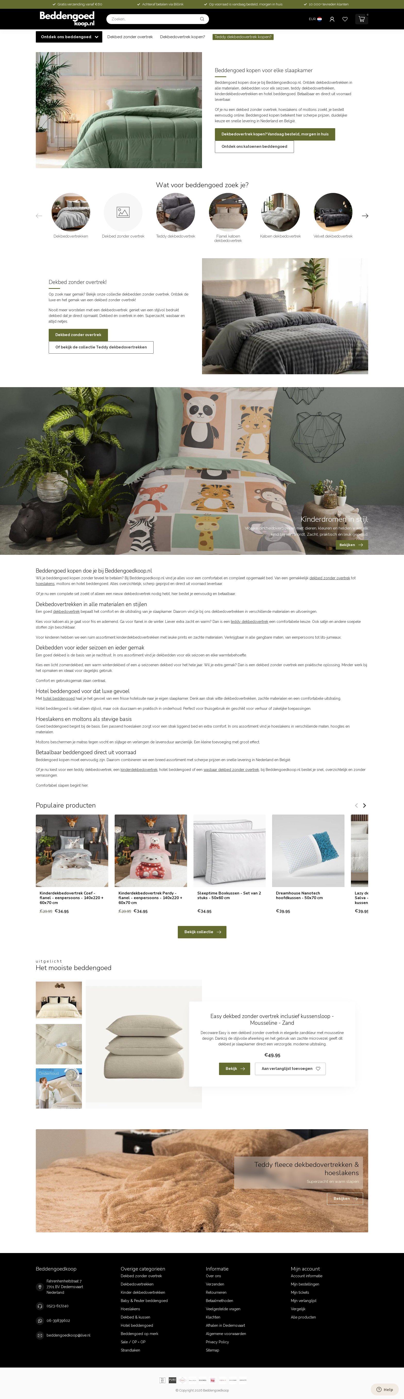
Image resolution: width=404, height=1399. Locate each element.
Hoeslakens (130, 1309)
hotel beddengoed (59, 698)
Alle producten (303, 1317)
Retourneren (216, 1292)
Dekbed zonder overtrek (130, 37)
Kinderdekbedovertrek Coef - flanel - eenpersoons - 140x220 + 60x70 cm (72, 898)
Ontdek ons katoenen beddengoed (254, 146)
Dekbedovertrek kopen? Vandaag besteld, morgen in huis (275, 134)
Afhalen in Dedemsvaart (225, 1325)
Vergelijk (298, 1309)
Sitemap (212, 1350)
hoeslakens (45, 584)
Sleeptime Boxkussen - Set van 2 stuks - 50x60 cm (229, 895)
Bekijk (235, 1069)
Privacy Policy (217, 1342)
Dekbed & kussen (135, 1317)
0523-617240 (58, 1306)
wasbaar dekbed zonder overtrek (231, 770)
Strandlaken (130, 1350)
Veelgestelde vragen (223, 1309)
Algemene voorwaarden (226, 1334)
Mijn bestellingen (305, 1284)
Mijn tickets (300, 1292)
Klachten (213, 1317)
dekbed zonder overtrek (329, 578)
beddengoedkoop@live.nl (68, 1335)
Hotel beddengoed (137, 1325)
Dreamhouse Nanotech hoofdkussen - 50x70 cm (299, 895)
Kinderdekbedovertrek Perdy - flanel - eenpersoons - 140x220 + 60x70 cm (150, 898)
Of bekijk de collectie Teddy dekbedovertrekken (101, 347)
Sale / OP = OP (133, 1342)
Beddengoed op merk (139, 1334)
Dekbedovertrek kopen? (182, 37)
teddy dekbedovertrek (249, 622)
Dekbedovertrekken (137, 1284)
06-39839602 (58, 1321)
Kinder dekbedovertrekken (143, 1292)
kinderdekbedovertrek (139, 770)
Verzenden (215, 1284)
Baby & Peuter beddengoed (144, 1301)
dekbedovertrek (66, 611)
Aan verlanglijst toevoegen (291, 1069)
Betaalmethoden (219, 1301)
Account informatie (306, 1276)
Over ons (213, 1276)
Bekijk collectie (202, 932)
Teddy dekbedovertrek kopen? (243, 37)
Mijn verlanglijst (303, 1301)
